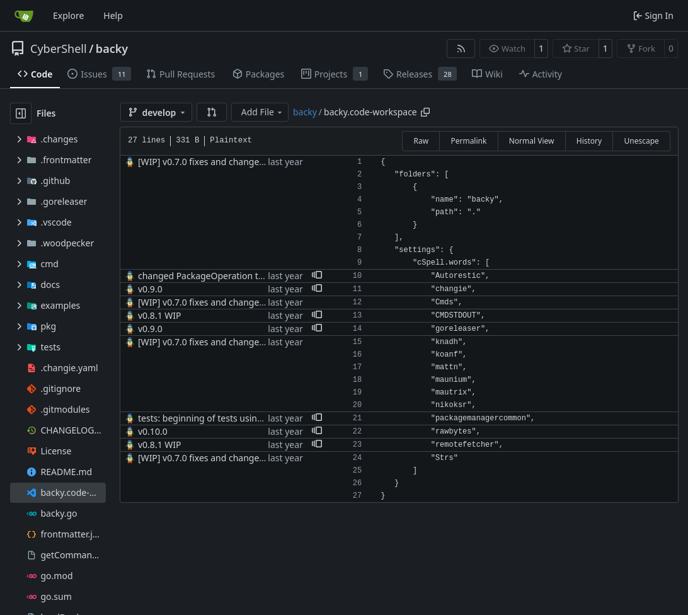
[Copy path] (425, 112)
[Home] (24, 15)
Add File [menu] (262, 112)
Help (113, 15)
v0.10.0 (153, 431)
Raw (420, 140)
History (589, 140)
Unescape (641, 140)
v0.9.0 (150, 289)
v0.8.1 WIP (159, 315)
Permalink (468, 140)
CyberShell (58, 48)
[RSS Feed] (461, 48)
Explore (68, 15)
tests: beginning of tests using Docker (216, 418)
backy (112, 48)
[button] (212, 112)
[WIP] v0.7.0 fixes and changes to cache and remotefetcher (259, 162)
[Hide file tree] (21, 113)
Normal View (531, 140)
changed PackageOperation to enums (216, 276)
